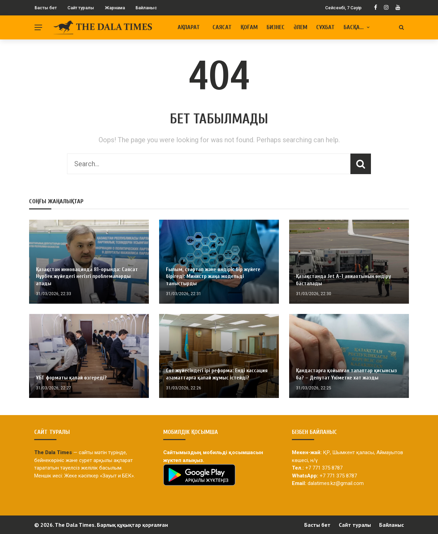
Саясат (222, 27)
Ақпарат (189, 27)
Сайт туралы (80, 7)
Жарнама (115, 7)
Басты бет (46, 7)
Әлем (300, 27)
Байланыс (146, 7)
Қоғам (249, 27)
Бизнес (276, 27)
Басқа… (354, 27)
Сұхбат (325, 27)
